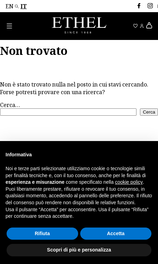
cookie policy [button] (129, 182)
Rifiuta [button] (42, 233)
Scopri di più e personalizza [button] (79, 250)
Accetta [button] (116, 233)
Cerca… (10, 104)
